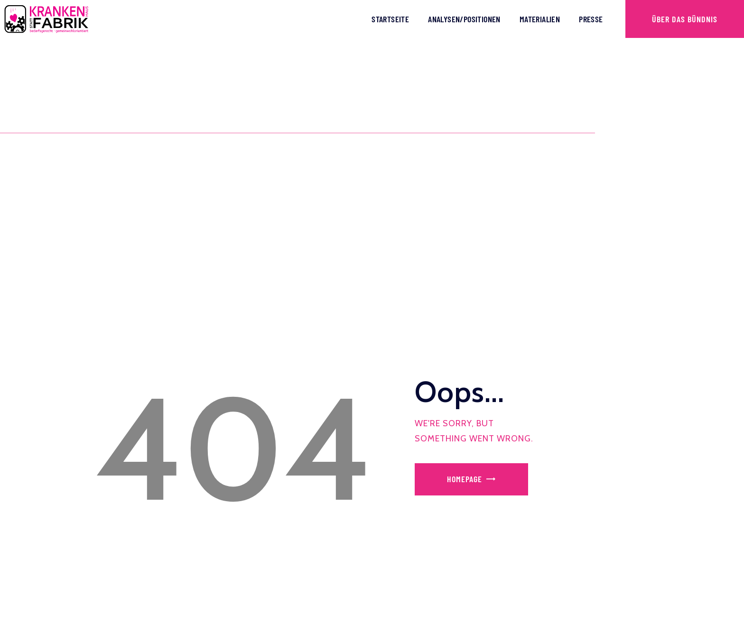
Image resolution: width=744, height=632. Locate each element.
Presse (591, 19)
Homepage (464, 479)
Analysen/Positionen (464, 19)
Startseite (390, 19)
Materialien (540, 19)
